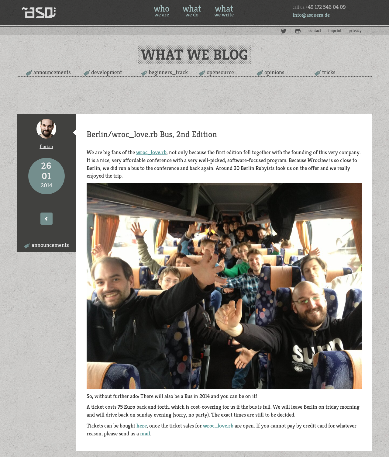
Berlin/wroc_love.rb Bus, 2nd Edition (152, 134)
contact (314, 30)
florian (46, 146)
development (106, 72)
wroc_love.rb (151, 152)
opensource (220, 72)
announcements (52, 72)
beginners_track (168, 72)
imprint (335, 30)
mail (145, 433)
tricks (329, 72)
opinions (274, 72)
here (141, 425)
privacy (355, 30)
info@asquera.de (311, 14)
